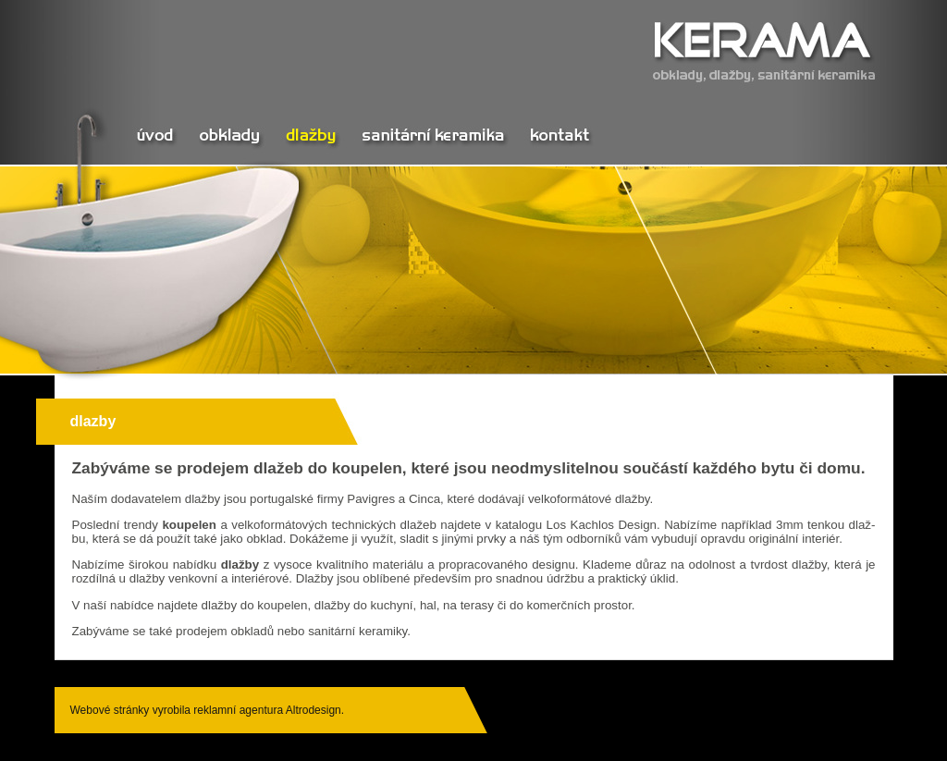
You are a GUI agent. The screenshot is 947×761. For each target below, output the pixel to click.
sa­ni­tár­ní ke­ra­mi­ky (357, 631)
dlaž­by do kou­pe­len (255, 605)
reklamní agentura (238, 710)
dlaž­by (203, 499)
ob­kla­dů (252, 631)
